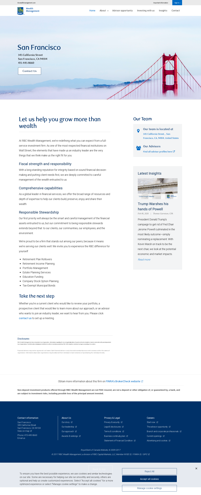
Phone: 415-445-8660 (27, 443)
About (104, 10)
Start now (151, 430)
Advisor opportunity (122, 10)
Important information (160, 3)
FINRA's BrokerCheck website (123, 389)
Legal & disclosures (112, 434)
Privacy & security (112, 430)
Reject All (149, 471)
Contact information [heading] (27, 425)
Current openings (154, 443)
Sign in (177, 3)
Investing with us (146, 10)
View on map (23, 438)
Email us (21, 446)
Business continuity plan (115, 443)
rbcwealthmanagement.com (26, 3)
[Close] (196, 468)
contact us (25, 326)
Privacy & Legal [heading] (112, 425)
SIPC (145, 462)
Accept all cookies (149, 478)
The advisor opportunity (157, 434)
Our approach (68, 439)
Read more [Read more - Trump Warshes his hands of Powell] (144, 267)
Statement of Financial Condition (118, 448)
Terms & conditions (113, 439)
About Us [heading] (66, 425)
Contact (176, 10)
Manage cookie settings (149, 488)
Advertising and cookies (157, 448)
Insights (163, 10)
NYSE (126, 462)
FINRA (136, 462)
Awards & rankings (70, 443)
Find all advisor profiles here (159, 160)
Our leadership (68, 434)
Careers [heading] (150, 425)
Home (92, 10)
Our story (66, 430)
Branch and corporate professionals (163, 439)
